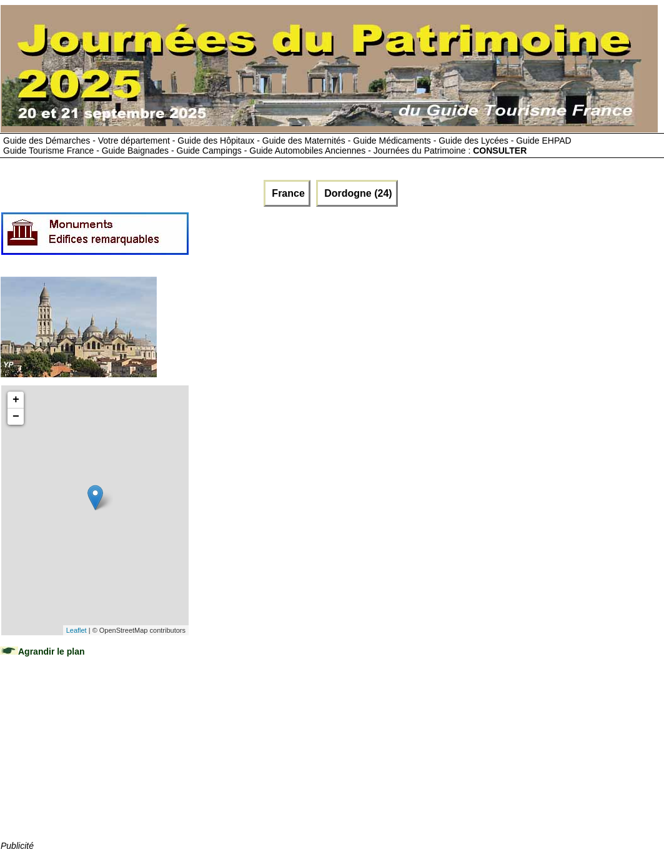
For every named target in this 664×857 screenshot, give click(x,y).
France (287, 193)
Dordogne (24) (357, 193)
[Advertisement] (94, 761)
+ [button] (15, 399)
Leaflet (76, 630)
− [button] (15, 416)
